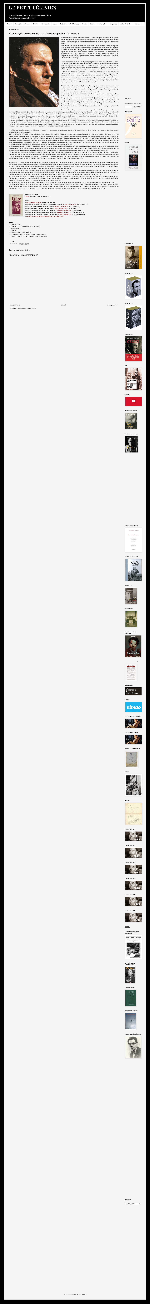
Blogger (84, 1294)
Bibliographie (102, 24)
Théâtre (35, 24)
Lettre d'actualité (125, 24)
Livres (55, 24)
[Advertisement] (133, 61)
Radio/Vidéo (46, 24)
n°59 (64, 210)
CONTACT (128, 99)
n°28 (64, 214)
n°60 (60, 208)
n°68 (69, 204)
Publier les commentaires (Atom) (26, 308)
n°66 (61, 206)
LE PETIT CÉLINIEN (32, 8)
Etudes (84, 24)
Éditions (137, 24)
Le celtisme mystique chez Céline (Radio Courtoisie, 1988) (44, 216)
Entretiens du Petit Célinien (69, 24)
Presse (27, 24)
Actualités (18, 24)
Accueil (9, 24)
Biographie (113, 24)
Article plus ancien (112, 305)
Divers (92, 24)
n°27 (64, 212)
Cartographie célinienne (33, 202)
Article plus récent (14, 305)
